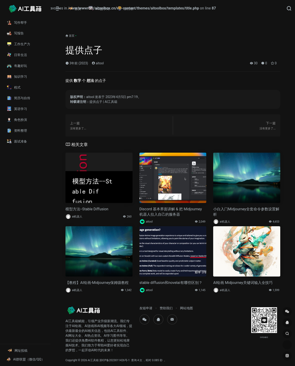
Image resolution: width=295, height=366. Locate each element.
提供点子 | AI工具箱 (103, 102)
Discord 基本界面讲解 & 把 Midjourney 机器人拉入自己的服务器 (170, 212)
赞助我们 (166, 308)
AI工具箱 (93, 360)
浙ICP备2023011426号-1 (114, 360)
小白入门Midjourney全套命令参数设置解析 (246, 212)
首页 (71, 35)
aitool (98, 63)
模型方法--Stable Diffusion (86, 209)
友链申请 (145, 308)
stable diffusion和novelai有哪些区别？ (170, 282)
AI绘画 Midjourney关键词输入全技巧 (243, 282)
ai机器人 (77, 216)
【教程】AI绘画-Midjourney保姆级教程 (97, 282)
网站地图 (186, 308)
